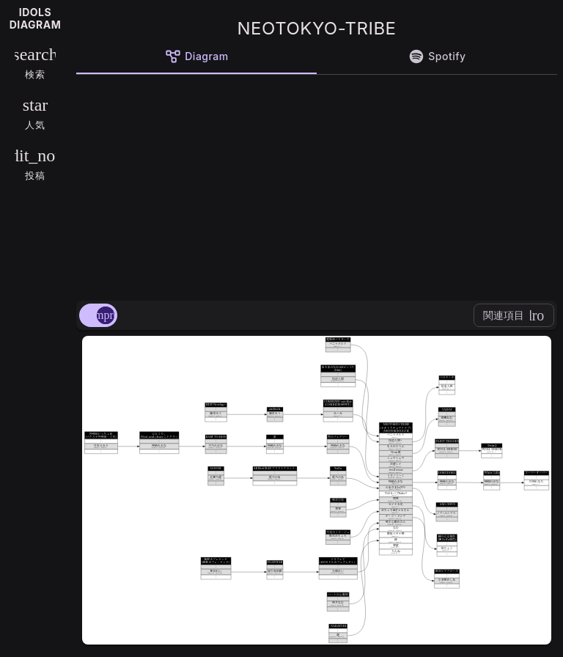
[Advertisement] (316, 184)
